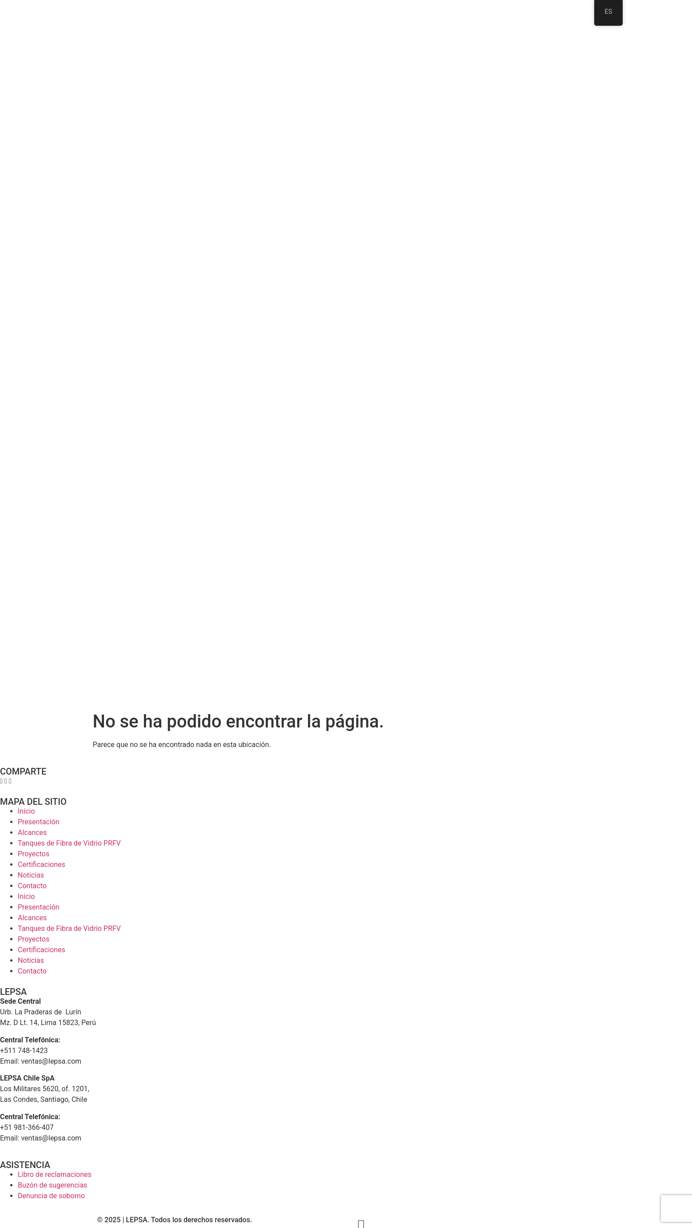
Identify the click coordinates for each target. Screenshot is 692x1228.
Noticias (31, 875)
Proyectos (33, 854)
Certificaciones (41, 864)
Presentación (39, 822)
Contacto (32, 886)
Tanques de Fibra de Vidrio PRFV (69, 843)
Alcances (32, 832)
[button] (1, 781)
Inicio (26, 811)
